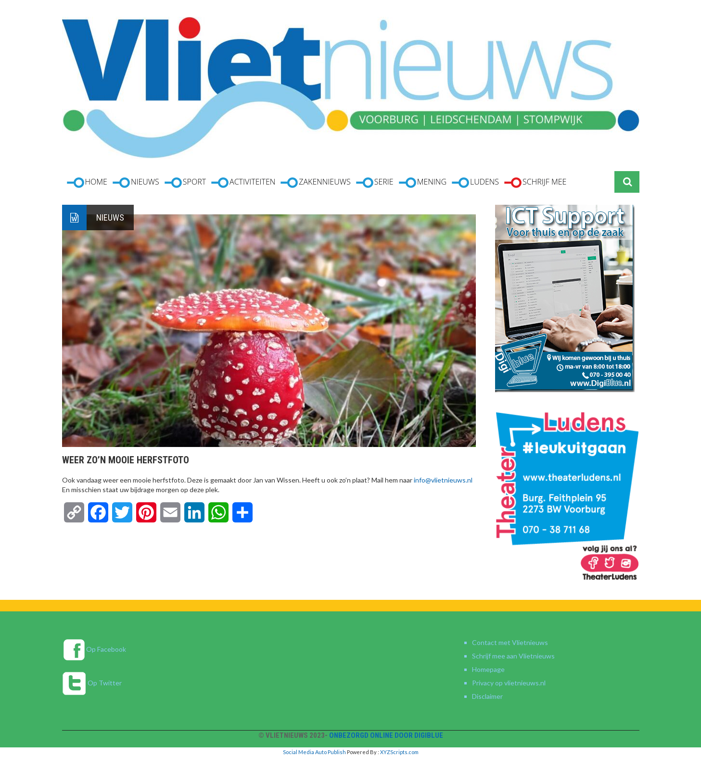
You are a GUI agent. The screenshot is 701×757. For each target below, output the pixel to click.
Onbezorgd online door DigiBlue (386, 735)
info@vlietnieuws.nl (443, 480)
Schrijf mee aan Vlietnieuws (513, 656)
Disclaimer (487, 696)
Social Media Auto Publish (314, 752)
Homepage (488, 669)
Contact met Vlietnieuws (510, 642)
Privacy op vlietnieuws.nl (509, 683)
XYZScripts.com (399, 752)
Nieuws (110, 217)
